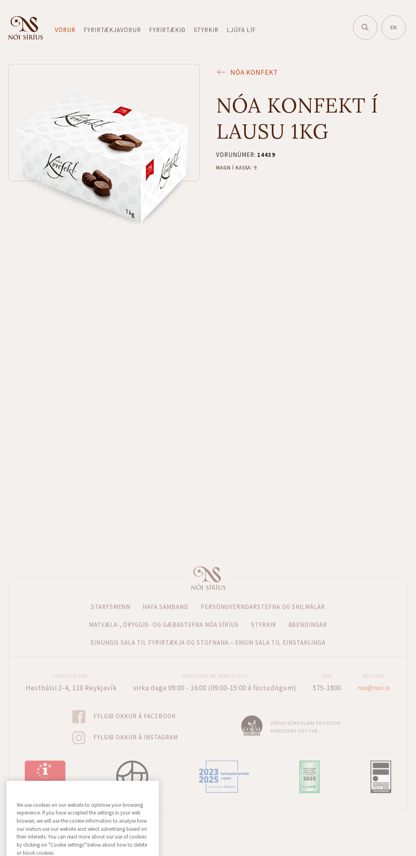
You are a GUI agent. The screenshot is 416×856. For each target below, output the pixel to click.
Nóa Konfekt (246, 71)
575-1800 (327, 680)
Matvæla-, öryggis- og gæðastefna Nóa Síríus (164, 617)
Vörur (65, 29)
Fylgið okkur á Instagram (135, 730)
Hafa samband (165, 599)
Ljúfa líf (241, 29)
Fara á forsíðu (25, 27)
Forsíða (208, 570)
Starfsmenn (111, 599)
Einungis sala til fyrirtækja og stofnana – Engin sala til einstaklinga (208, 635)
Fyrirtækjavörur (112, 29)
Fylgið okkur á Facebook (134, 709)
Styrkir (206, 29)
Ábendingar (307, 617)
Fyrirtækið (167, 29)
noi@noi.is (374, 680)
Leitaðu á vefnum (368, 24)
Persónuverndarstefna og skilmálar (263, 599)
